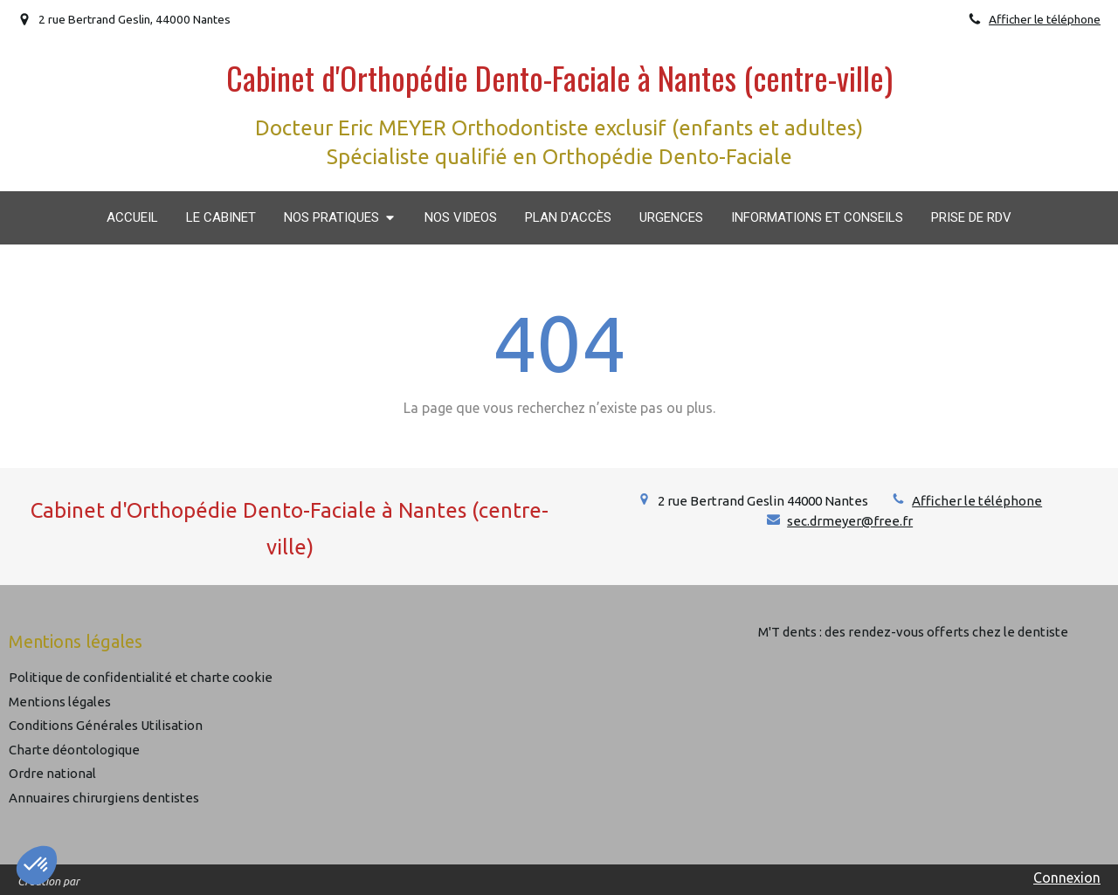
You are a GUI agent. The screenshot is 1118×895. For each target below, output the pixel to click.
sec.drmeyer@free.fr (850, 520)
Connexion (1067, 877)
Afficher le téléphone (1045, 19)
